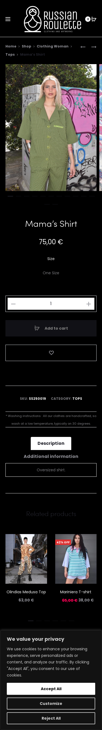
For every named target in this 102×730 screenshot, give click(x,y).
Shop (26, 46)
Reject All (51, 718)
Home (10, 46)
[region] (51, 680)
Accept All (51, 689)
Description (51, 443)
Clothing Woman (53, 46)
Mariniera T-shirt (75, 592)
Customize (51, 703)
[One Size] (51, 273)
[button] (10, 195)
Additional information (51, 456)
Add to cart (51, 328)
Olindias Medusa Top (26, 592)
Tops (10, 54)
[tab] (51, 443)
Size (51, 259)
